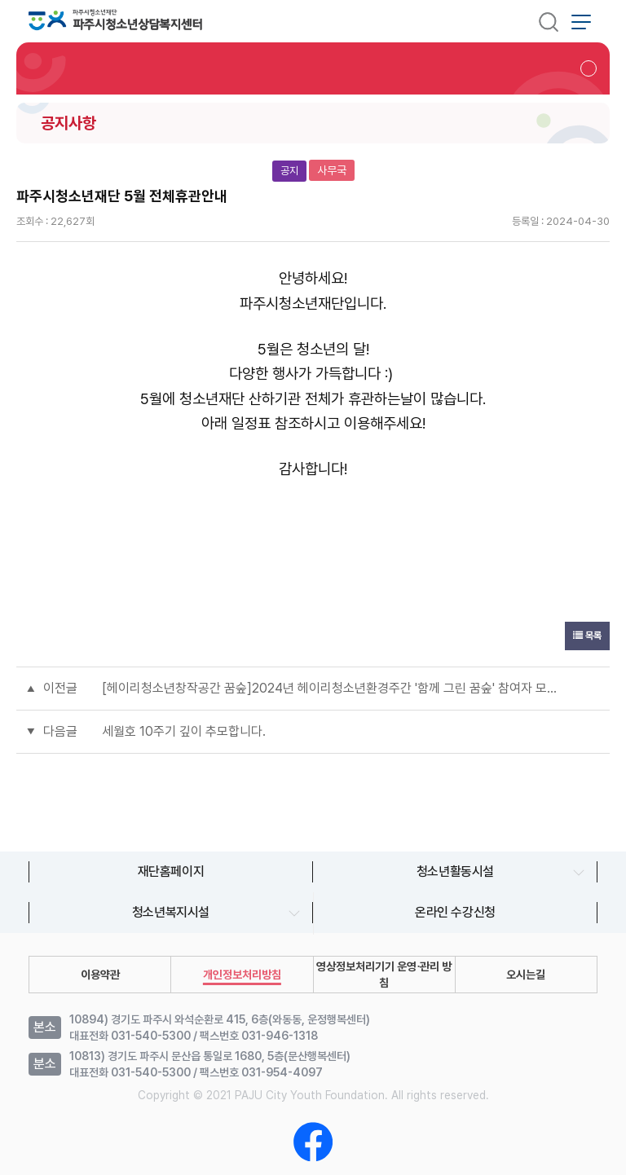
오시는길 (525, 974)
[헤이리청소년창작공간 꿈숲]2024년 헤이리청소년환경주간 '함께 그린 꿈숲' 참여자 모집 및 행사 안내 (329, 688)
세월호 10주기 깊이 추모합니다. (184, 731)
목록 (587, 635)
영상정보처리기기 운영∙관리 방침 (384, 974)
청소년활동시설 (455, 871)
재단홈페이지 (171, 871)
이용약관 (100, 974)
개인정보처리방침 (242, 974)
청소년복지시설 (170, 912)
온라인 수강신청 (455, 912)
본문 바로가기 (0, 0)
